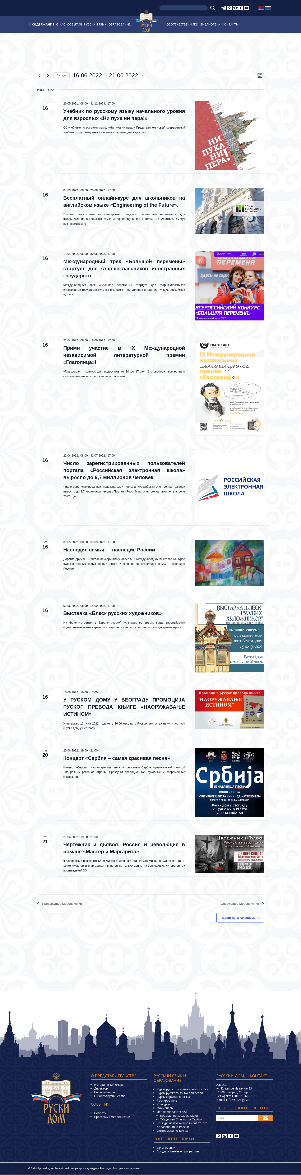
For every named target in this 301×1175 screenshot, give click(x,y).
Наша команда (104, 1093)
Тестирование (167, 1101)
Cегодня (61, 75)
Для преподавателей (172, 1112)
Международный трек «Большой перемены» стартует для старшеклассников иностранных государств (124, 268)
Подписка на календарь (238, 918)
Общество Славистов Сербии (181, 1120)
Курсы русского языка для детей (180, 1093)
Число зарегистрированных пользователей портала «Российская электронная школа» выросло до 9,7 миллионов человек (124, 470)
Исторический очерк (109, 1085)
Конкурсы (163, 1105)
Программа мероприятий (112, 1117)
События (74, 24)
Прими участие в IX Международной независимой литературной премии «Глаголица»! (124, 355)
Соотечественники (182, 24)
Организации (166, 1148)
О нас (60, 24)
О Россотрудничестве (109, 1096)
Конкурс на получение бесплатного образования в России (182, 1125)
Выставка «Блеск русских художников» (112, 613)
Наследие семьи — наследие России (109, 549)
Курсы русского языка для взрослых (182, 1090)
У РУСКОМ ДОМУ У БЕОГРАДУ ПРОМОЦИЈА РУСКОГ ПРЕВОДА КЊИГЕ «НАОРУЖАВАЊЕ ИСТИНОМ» (124, 707)
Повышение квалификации (179, 1116)
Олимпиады (165, 1108)
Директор (101, 1089)
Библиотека (210, 24)
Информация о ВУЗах (172, 1131)
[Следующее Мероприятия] (47, 75)
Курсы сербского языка (173, 1097)
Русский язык (95, 24)
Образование (119, 24)
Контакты (230, 24)
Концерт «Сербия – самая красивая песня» (116, 758)
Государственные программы (178, 1152)
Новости (100, 1113)
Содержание (43, 24)
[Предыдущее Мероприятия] (39, 75)
